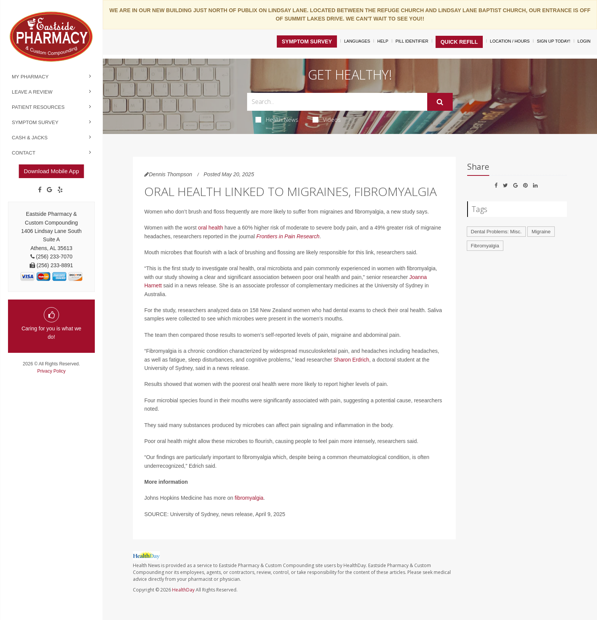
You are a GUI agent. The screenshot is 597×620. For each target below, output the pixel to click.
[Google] (49, 190)
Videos (327, 119)
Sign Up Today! (553, 41)
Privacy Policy (51, 371)
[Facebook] (40, 190)
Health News (276, 119)
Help (382, 41)
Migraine (541, 231)
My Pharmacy (30, 77)
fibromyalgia (249, 498)
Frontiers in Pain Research (287, 236)
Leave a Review (32, 92)
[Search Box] (337, 102)
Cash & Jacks (30, 137)
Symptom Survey (35, 122)
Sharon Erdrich (351, 360)
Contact (23, 153)
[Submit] (440, 102)
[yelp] (60, 190)
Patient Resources (38, 107)
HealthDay (183, 590)
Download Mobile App (51, 171)
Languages (357, 41)
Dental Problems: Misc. (496, 231)
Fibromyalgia (485, 246)
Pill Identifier (412, 41)
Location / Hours (510, 41)
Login (584, 41)
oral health (210, 228)
